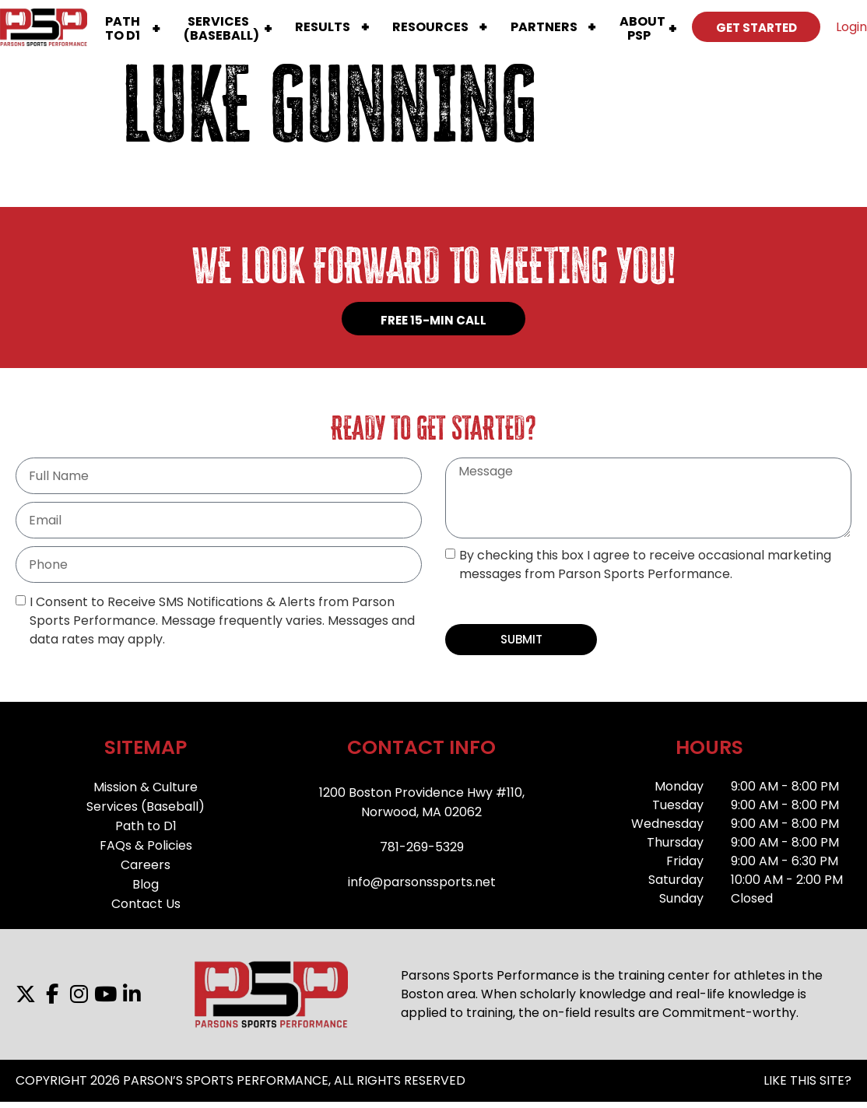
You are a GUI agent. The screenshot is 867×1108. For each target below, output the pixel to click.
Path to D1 (146, 826)
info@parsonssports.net (422, 882)
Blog (145, 884)
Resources (430, 27)
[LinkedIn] (131, 994)
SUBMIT (521, 639)
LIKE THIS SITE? (807, 1080)
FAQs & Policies (146, 845)
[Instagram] (78, 994)
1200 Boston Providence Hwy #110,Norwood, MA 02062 (422, 802)
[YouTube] (105, 994)
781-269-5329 (422, 847)
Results (322, 27)
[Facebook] (52, 994)
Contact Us (146, 904)
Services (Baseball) (145, 806)
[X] (26, 994)
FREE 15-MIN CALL (433, 320)
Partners (544, 27)
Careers (145, 865)
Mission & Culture (145, 787)
